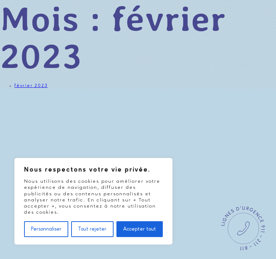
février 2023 (31, 85)
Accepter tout (139, 229)
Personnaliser (46, 229)
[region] (93, 201)
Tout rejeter (92, 229)
